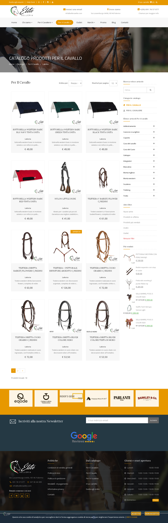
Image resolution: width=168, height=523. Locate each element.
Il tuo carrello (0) (146, 2)
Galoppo (139, 155)
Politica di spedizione (56, 478)
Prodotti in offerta (131, 217)
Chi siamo (27, 22)
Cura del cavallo (139, 143)
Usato (125, 228)
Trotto (139, 195)
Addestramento (139, 126)
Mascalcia (139, 166)
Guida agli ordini (92, 489)
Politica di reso (54, 473)
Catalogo (20, 64)
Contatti (124, 22)
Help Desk (31, 2)
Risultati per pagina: (100, 83)
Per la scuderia (92, 478)
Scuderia (139, 184)
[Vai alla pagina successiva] (22, 370)
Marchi (91, 22)
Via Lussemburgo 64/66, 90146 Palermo (105, 13)
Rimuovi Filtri (128, 238)
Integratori (139, 161)
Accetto (136, 513)
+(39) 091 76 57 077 (149, 9)
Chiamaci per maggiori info (149, 13)
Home (14, 22)
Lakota (45, 64)
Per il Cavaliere (45, 22)
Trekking (139, 190)
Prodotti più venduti (131, 222)
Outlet (79, 22)
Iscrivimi (153, 420)
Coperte (139, 137)
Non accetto (152, 513)
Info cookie (132, 517)
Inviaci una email (74, 9)
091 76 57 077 (18, 482)
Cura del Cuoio (139, 149)
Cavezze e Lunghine (139, 132)
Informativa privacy (56, 489)
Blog (114, 22)
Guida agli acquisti (16, 2)
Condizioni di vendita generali (60, 467)
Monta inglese (139, 172)
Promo (103, 22)
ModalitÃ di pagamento (58, 484)
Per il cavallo (33, 64)
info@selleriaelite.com (73, 13)
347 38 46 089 (36, 482)
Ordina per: (63, 83)
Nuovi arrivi (128, 211)
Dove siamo (114, 9)
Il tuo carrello (91, 484)
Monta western (139, 178)
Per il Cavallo (64, 22)
